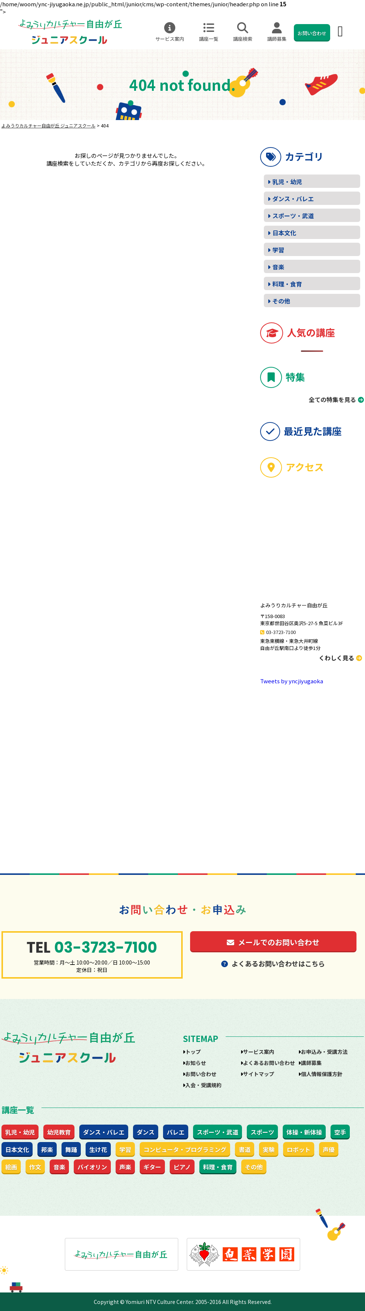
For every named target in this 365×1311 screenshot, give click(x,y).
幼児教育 (59, 1132)
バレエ (176, 1132)
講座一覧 (208, 32)
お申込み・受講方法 (324, 1051)
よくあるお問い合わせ (269, 1062)
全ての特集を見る (332, 399)
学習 (278, 249)
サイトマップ (258, 1074)
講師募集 (276, 32)
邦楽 (47, 1149)
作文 (35, 1166)
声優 (329, 1149)
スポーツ (262, 1132)
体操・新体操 (304, 1132)
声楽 (125, 1166)
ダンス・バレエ (293, 198)
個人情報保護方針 (321, 1074)
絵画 (11, 1166)
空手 (340, 1132)
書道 (244, 1149)
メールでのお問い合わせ (273, 942)
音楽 (278, 266)
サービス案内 (169, 32)
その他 (281, 300)
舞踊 (71, 1149)
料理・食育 (287, 283)
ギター (152, 1166)
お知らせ (195, 1062)
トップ (193, 1051)
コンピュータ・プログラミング (184, 1149)
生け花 (98, 1149)
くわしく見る (340, 657)
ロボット (299, 1149)
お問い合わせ (312, 33)
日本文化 (284, 232)
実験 (269, 1149)
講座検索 (242, 32)
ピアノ (182, 1166)
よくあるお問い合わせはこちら (273, 963)
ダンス (146, 1132)
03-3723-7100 (281, 631)
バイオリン (92, 1166)
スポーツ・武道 (293, 215)
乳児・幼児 (287, 181)
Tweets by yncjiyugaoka (291, 681)
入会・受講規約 (203, 1085)
